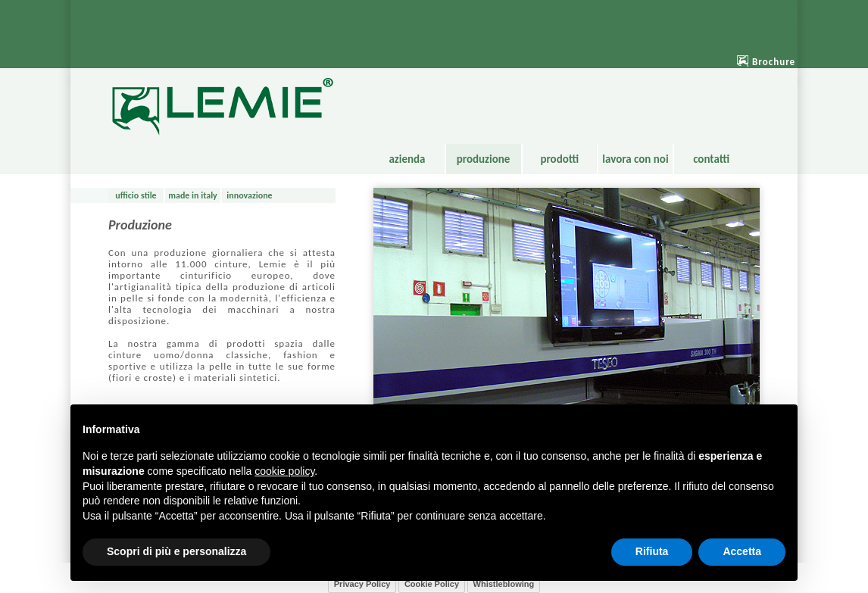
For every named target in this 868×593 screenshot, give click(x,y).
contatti (711, 159)
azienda (407, 159)
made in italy (192, 195)
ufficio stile (135, 195)
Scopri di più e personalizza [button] (176, 551)
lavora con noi (635, 159)
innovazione (249, 195)
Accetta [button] (742, 551)
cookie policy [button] (284, 471)
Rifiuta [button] (652, 551)
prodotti (559, 159)
